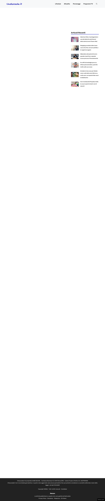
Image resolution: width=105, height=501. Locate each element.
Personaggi (76, 4)
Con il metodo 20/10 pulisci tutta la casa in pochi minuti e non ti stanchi (89, 84)
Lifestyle (58, 4)
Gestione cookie (101, 499)
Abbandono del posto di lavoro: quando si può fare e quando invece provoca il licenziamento (89, 56)
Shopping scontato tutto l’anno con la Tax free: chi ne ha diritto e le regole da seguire (89, 48)
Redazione (57, 498)
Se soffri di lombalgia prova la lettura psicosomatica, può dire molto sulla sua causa (89, 65)
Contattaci (64, 489)
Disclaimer (50, 498)
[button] (96, 4)
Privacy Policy (42, 498)
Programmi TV (88, 4)
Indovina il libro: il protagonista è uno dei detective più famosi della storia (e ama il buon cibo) (89, 39)
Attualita (67, 4)
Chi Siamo (63, 498)
